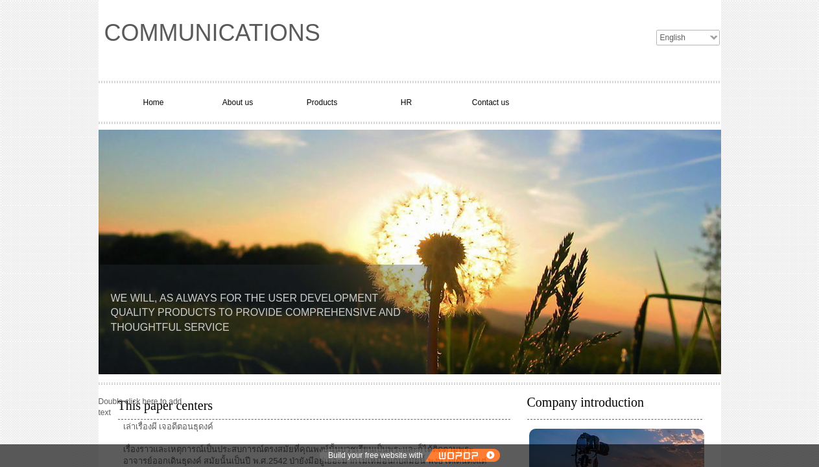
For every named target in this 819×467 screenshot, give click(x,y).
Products (322, 102)
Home (153, 102)
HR (406, 102)
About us (237, 102)
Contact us (490, 102)
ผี (154, 426)
